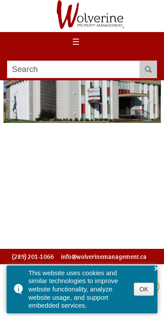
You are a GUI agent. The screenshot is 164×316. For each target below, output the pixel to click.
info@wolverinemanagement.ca (104, 256)
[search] (73, 69)
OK (144, 289)
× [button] (156, 268)
